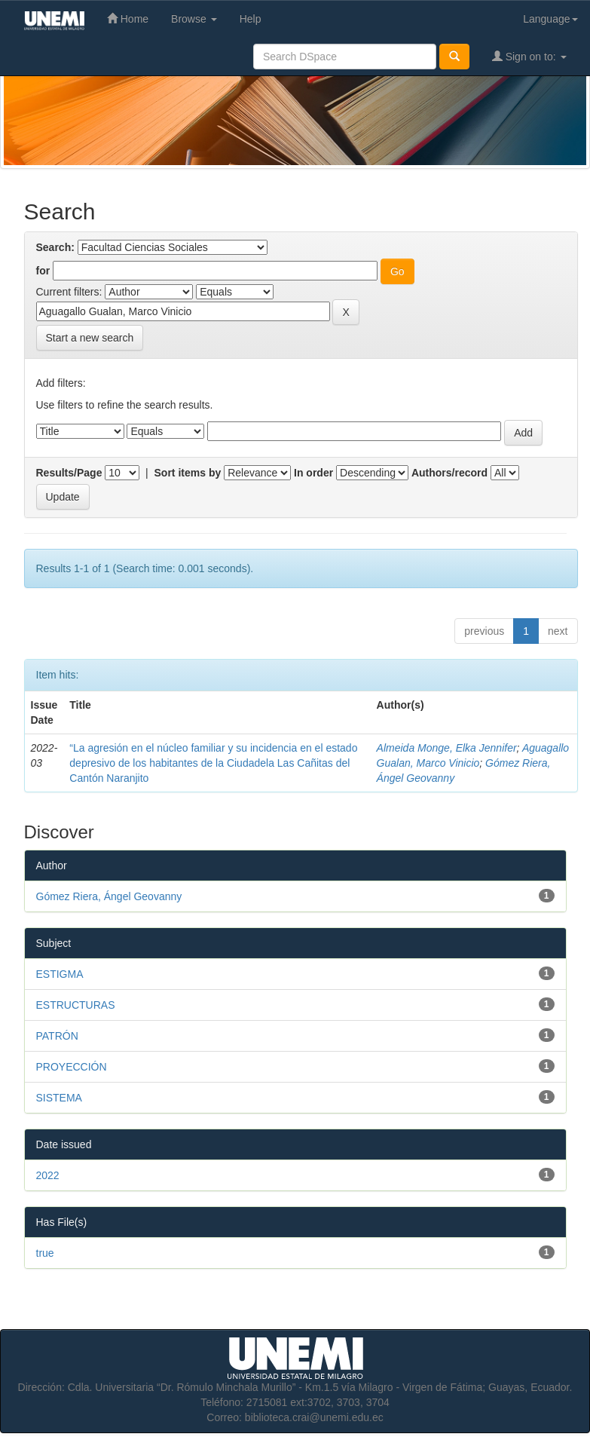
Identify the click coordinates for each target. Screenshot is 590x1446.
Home (127, 18)
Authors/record (449, 473)
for (43, 271)
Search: (55, 247)
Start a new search (90, 338)
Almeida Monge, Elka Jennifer (447, 748)
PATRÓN (57, 1036)
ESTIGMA (60, 974)
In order (313, 473)
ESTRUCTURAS (75, 1005)
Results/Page (69, 473)
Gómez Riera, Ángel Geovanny (109, 896)
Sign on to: (529, 56)
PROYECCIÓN (71, 1067)
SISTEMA (59, 1098)
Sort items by (188, 473)
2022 (48, 1175)
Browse (194, 19)
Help (250, 19)
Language (550, 19)
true (45, 1253)
